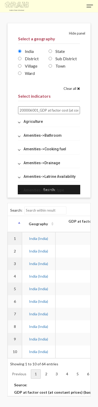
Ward (26, 73)
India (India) (38, 238)
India (26, 51)
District (28, 58)
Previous (19, 374)
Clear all (72, 88)
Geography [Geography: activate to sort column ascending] (38, 224)
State (57, 51)
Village (27, 65)
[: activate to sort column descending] (14, 224)
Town (57, 65)
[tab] (49, 122)
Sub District (63, 58)
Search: (38, 210)
